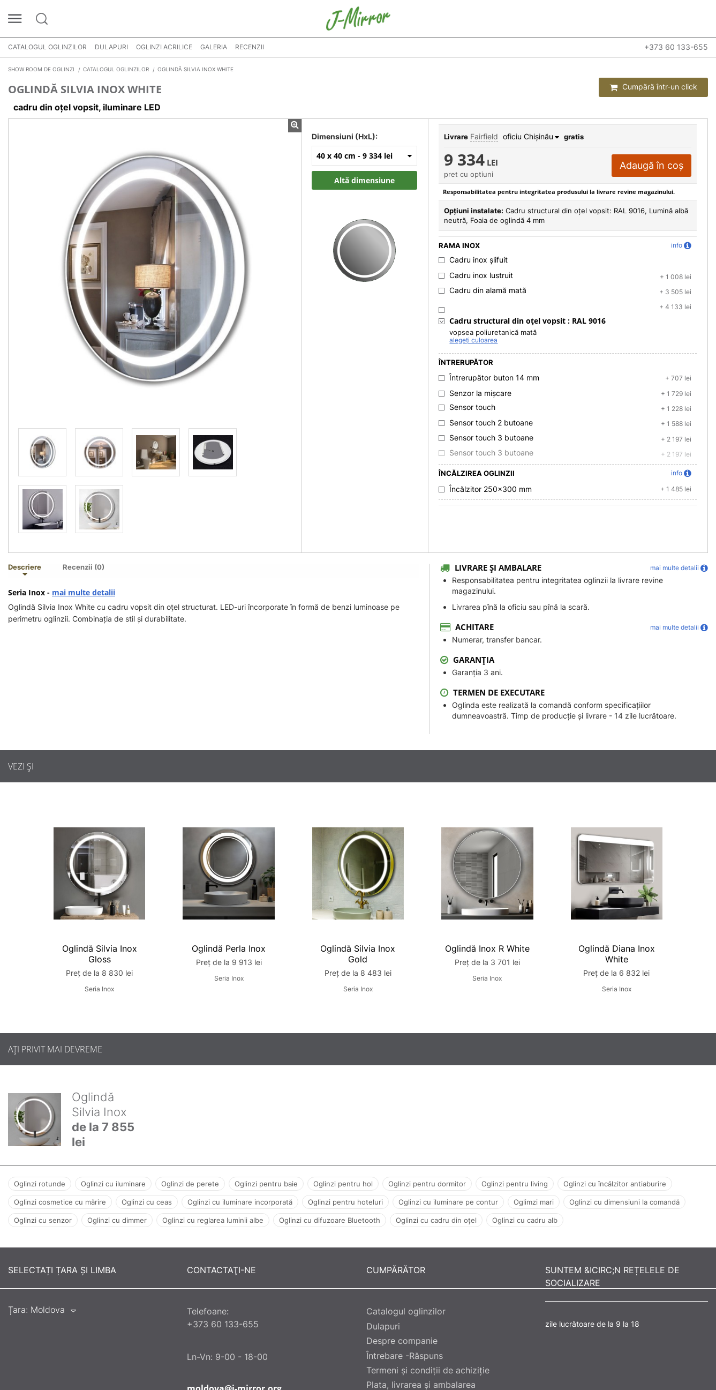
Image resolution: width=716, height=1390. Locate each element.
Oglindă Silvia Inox (99, 1104)
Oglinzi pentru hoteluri (345, 1202)
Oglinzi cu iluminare (113, 1183)
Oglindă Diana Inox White (616, 954)
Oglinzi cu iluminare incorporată (239, 1202)
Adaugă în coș (651, 165)
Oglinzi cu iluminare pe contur (448, 1202)
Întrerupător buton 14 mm (494, 378)
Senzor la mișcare (480, 393)
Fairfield (484, 136)
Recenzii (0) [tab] (83, 567)
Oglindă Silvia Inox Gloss (99, 954)
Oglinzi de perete (190, 1183)
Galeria (213, 47)
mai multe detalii (83, 592)
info (681, 245)
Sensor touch (472, 407)
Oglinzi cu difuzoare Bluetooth (329, 1220)
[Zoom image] (364, 240)
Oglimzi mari (534, 1202)
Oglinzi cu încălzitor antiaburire (614, 1183)
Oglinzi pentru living (514, 1183)
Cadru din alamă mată (487, 290)
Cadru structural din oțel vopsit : (527, 321)
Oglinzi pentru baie (266, 1183)
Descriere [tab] (24, 567)
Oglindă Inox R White (487, 948)
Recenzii (249, 47)
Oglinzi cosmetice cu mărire (60, 1202)
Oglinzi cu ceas (147, 1202)
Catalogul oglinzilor (47, 47)
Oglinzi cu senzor (43, 1220)
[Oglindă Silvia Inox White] (42, 452)
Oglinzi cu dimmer (117, 1220)
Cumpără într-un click (653, 87)
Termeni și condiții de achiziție (427, 1370)
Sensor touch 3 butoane (491, 438)
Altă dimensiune (364, 180)
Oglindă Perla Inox (229, 948)
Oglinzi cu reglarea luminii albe (212, 1220)
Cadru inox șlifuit (478, 260)
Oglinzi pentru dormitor (427, 1183)
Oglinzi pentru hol (343, 1183)
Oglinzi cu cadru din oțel (436, 1220)
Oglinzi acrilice (164, 47)
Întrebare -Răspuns (404, 1355)
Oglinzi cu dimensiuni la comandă (624, 1202)
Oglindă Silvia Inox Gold (357, 954)
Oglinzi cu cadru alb (524, 1220)
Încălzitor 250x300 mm (490, 489)
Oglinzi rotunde (39, 1183)
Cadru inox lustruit (481, 275)
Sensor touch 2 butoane (491, 423)
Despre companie (402, 1340)
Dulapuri (111, 47)
